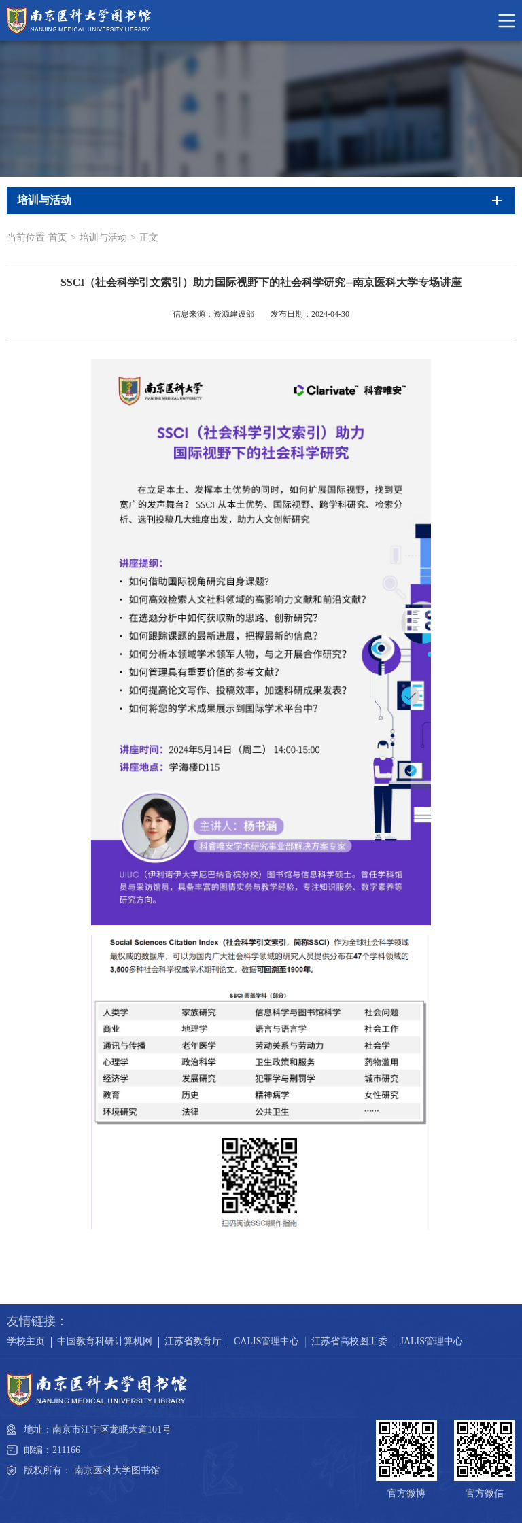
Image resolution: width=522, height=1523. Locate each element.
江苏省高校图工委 (349, 1341)
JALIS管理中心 (431, 1341)
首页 (57, 237)
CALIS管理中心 (266, 1341)
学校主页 (26, 1341)
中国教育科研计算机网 (104, 1341)
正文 (148, 237)
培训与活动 (103, 237)
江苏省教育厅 (193, 1341)
